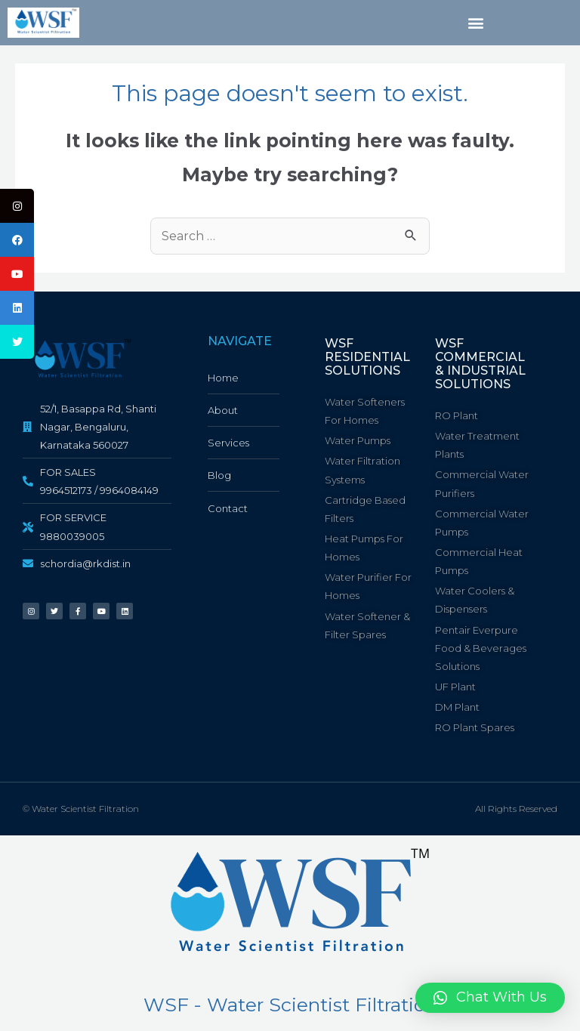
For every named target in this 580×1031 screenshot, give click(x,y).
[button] (476, 22)
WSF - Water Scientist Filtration (290, 1004)
